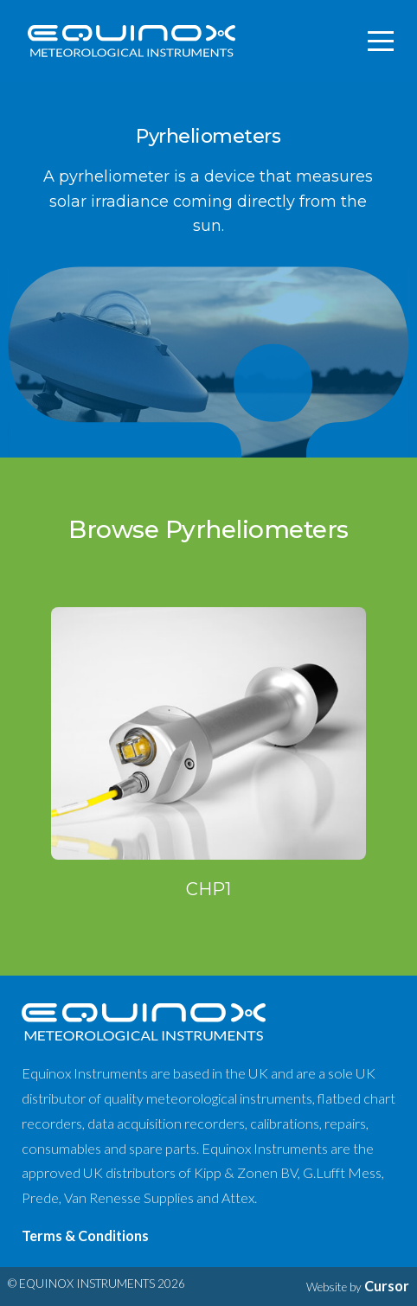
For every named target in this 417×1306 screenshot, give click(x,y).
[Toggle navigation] (381, 41)
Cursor (386, 1285)
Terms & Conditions (85, 1235)
